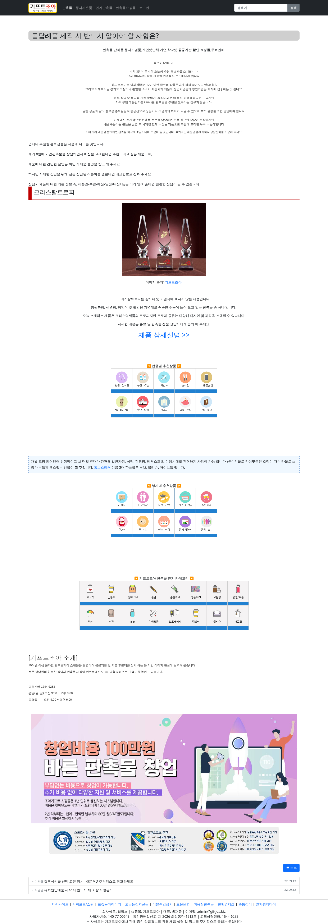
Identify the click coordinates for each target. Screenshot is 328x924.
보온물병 (183, 904)
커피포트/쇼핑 (83, 904)
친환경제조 (226, 904)
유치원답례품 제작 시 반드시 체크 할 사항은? (77, 890)
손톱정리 (245, 904)
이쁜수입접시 (162, 904)
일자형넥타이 (266, 904)
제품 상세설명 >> (164, 334)
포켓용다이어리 (109, 904)
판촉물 (67, 7)
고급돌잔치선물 (137, 904)
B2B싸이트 (60, 904)
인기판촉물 (104, 7)
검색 (293, 7)
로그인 (144, 7)
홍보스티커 (102, 467)
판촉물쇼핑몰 (126, 7)
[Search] (261, 8)
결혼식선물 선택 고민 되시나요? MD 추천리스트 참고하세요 (88, 881)
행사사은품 (84, 7)
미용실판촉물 (204, 904)
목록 (291, 868)
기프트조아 (173, 282)
